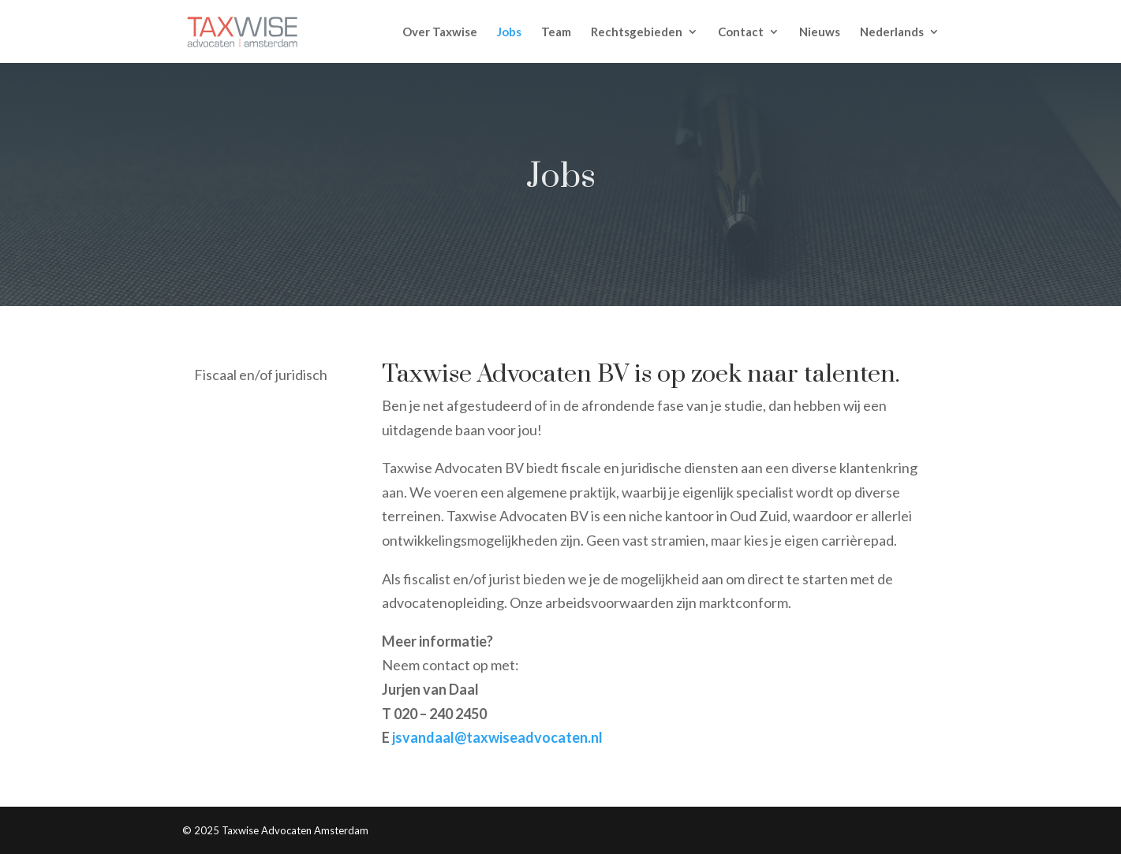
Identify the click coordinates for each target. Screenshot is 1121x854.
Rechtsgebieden (636, 32)
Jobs (509, 32)
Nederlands (892, 32)
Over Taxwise (439, 32)
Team (556, 32)
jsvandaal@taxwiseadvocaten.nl (497, 737)
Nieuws (819, 32)
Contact (741, 32)
